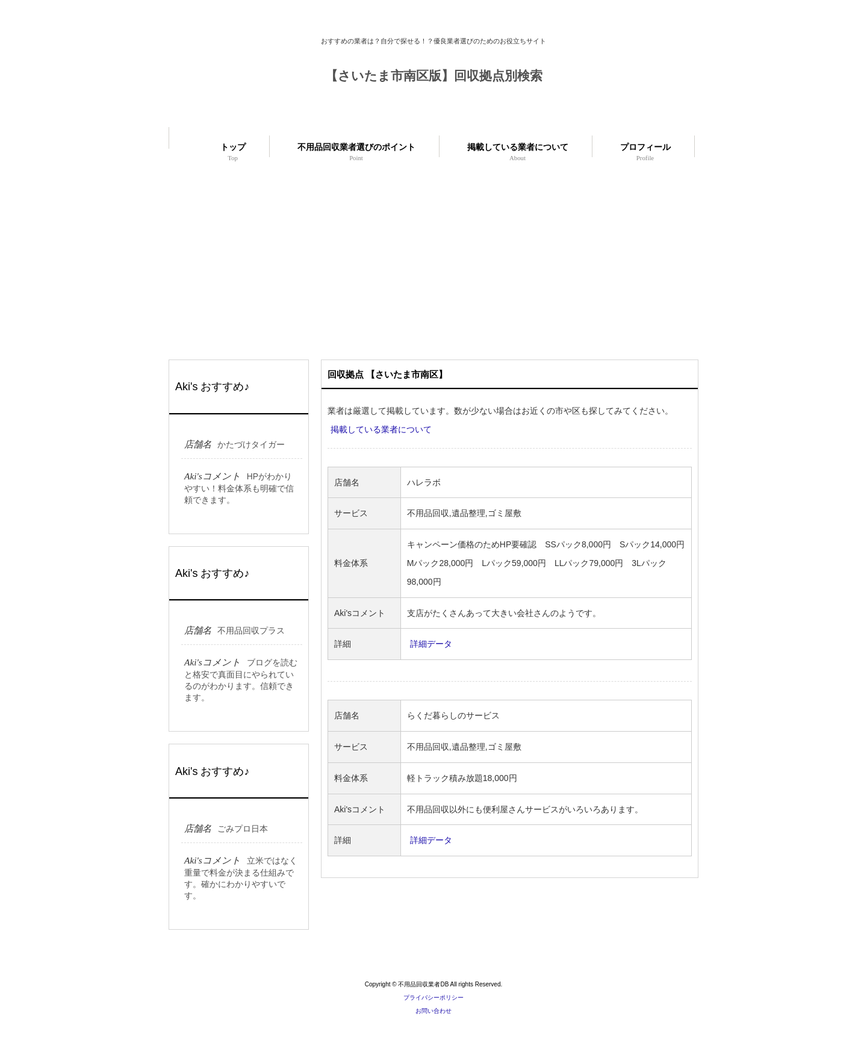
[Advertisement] (433, 256)
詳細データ (431, 644)
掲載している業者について (381, 429)
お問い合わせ (433, 1010)
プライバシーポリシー (433, 997)
